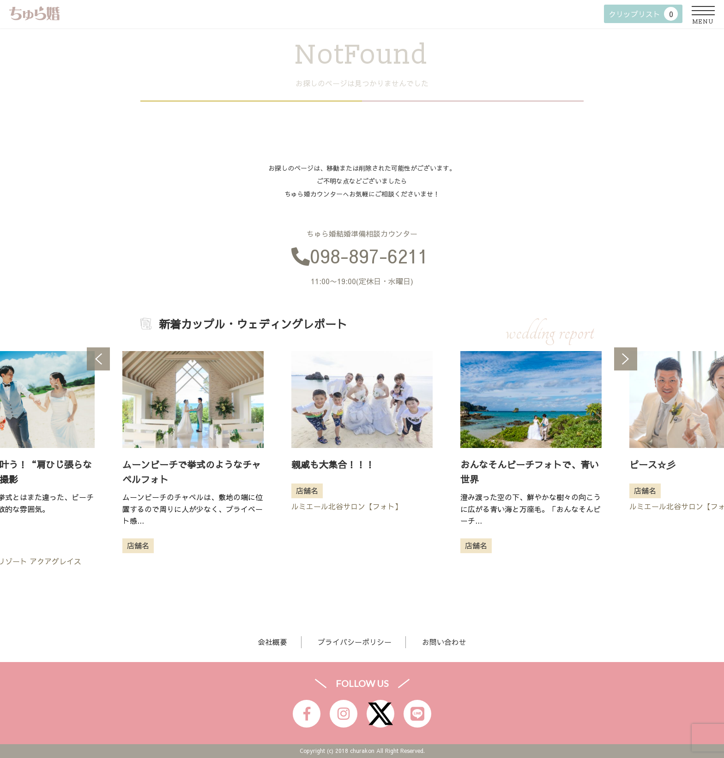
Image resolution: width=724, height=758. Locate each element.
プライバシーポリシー (355, 642)
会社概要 (272, 642)
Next (625, 358)
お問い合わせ (444, 642)
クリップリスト (643, 14)
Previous (98, 358)
